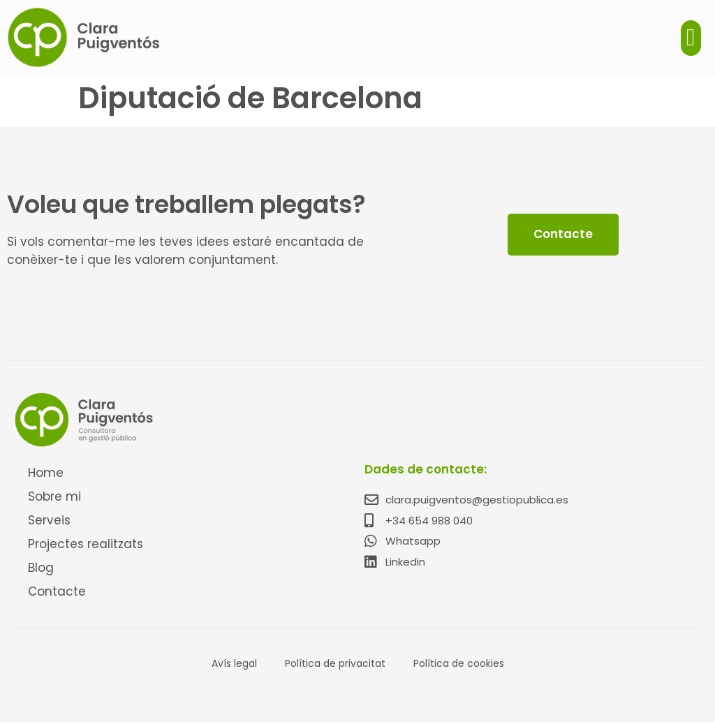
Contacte (57, 591)
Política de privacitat (335, 663)
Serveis (49, 520)
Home (46, 472)
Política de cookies (458, 663)
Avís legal (234, 663)
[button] (691, 38)
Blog (41, 567)
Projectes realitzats (85, 544)
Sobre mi (54, 496)
